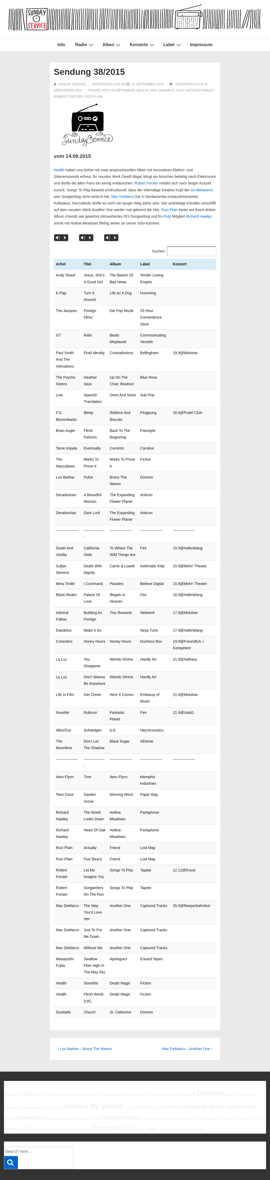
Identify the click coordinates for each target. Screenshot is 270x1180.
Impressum (201, 44)
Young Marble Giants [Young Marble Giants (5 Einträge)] (190, 1109)
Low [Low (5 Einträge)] (156, 1087)
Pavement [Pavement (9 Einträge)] (30, 1098)
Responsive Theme (248, 1164)
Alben (112, 44)
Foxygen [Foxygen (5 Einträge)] (26, 1087)
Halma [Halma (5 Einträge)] (127, 1087)
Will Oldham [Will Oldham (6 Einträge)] (82, 1109)
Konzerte (142, 44)
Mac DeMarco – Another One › (187, 1029)
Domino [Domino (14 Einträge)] (210, 1073)
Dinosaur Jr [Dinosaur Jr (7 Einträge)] (185, 1074)
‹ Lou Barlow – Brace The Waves (85, 1029)
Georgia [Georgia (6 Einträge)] (57, 1087)
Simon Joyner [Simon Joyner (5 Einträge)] (178, 1098)
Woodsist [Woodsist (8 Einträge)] (122, 1108)
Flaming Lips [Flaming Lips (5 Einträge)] (12, 1087)
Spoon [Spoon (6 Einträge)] (213, 1098)
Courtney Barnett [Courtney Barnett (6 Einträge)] (112, 1074)
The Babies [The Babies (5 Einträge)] (227, 1098)
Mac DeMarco (163, 90)
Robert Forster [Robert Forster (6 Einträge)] (88, 1098)
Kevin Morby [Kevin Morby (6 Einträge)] (142, 1087)
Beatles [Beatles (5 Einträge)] (59, 1074)
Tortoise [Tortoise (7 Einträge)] (31, 1108)
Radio (84, 44)
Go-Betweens (123, 90)
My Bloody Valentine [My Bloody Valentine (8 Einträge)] (223, 1087)
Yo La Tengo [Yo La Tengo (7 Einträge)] (145, 1108)
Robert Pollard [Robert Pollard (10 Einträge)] (120, 1097)
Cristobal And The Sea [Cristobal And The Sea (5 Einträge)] (141, 1074)
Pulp (180, 90)
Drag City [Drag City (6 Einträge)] (232, 1074)
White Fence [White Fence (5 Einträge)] (63, 1109)
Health (143, 90)
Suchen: (159, 251)
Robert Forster (68, 97)
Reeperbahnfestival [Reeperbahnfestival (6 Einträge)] (60, 1098)
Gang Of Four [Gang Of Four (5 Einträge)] (41, 1087)
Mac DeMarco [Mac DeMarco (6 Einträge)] (171, 1087)
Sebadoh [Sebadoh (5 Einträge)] (163, 1098)
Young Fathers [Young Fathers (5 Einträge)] (167, 1109)
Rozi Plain (93, 97)
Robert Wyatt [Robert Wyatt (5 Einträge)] (149, 1098)
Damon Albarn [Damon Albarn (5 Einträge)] (164, 1074)
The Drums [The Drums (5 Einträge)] (242, 1098)
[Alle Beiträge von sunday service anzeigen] (70, 84)
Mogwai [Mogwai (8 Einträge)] (192, 1087)
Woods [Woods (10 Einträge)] (102, 1108)
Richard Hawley (200, 90)
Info (61, 44)
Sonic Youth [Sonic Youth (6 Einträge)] (198, 1098)
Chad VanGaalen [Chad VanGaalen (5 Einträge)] (75, 1074)
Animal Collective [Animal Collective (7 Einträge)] (20, 1074)
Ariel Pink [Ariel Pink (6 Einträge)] (45, 1074)
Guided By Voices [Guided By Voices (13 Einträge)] (93, 1086)
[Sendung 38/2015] (147, 84)
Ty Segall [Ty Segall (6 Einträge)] (47, 1109)
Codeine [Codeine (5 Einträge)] (91, 1074)
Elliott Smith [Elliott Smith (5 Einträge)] (248, 1074)
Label (172, 44)
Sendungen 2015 (68, 90)
